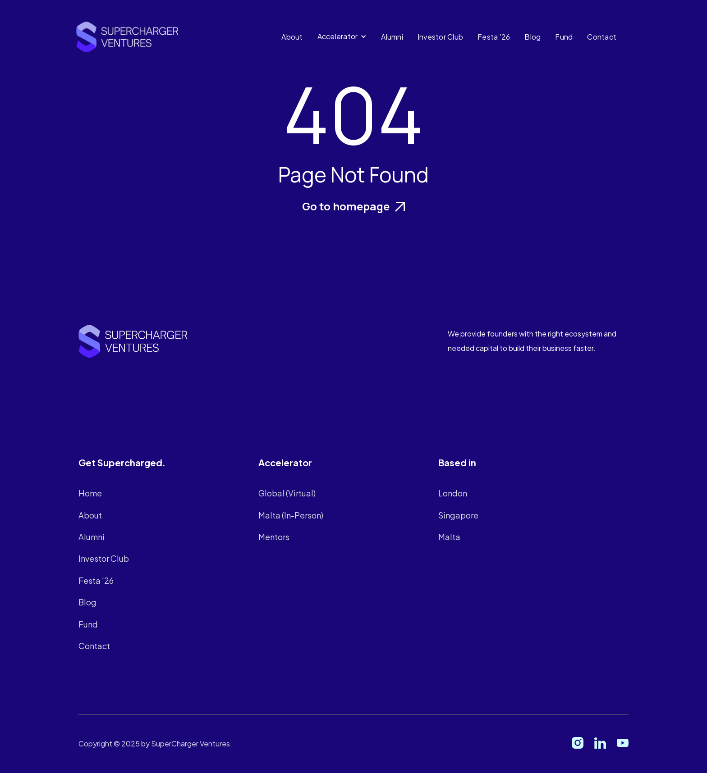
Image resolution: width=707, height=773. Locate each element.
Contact (601, 36)
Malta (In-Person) (292, 514)
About (292, 36)
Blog (532, 36)
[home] (127, 37)
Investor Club (440, 36)
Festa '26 (493, 36)
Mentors (275, 536)
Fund (564, 36)
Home (90, 493)
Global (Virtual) (288, 493)
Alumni (392, 36)
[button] (344, 36)
